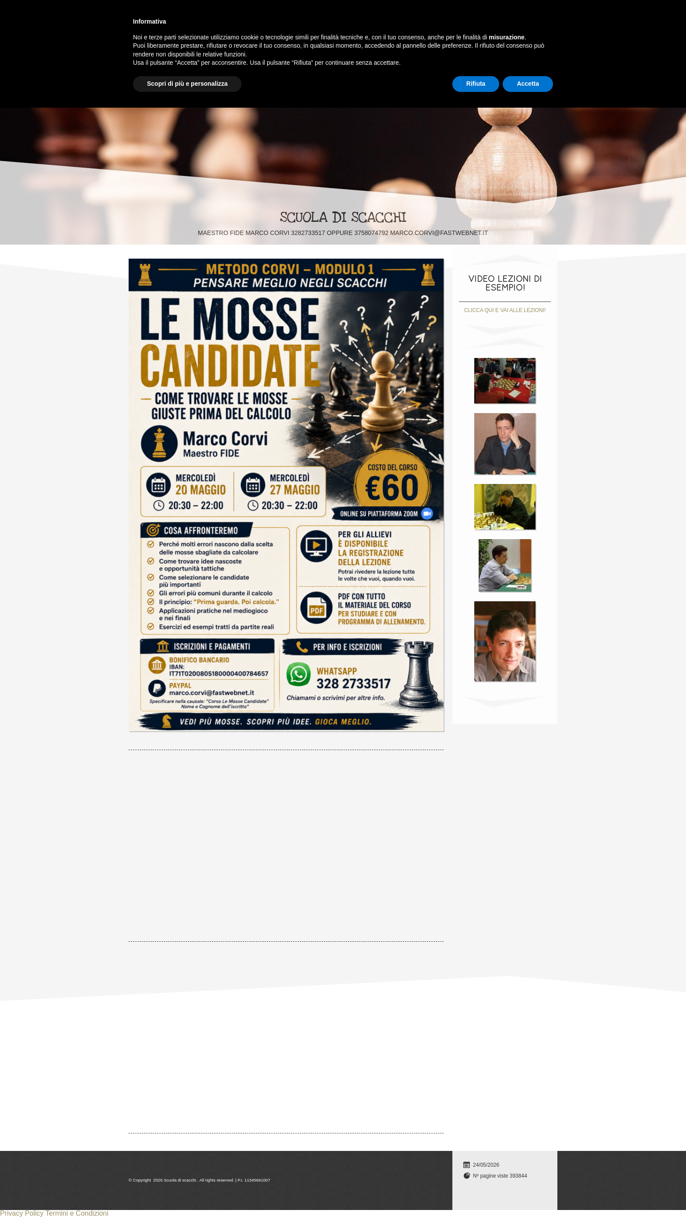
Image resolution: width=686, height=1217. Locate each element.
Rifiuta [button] (476, 1192)
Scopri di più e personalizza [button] (187, 1192)
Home (145, 11)
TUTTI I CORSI (268, 11)
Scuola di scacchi (343, 217)
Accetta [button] (528, 1192)
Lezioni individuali (201, 11)
